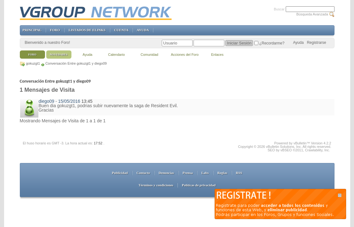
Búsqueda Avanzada (312, 14)
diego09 (46, 101)
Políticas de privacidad (199, 185)
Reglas (222, 173)
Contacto (143, 173)
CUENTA (121, 30)
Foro (32, 54)
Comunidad (149, 54)
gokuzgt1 (33, 63)
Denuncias (166, 173)
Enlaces (217, 54)
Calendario (116, 54)
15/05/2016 (69, 101)
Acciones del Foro (185, 54)
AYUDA (143, 30)
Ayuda (298, 42)
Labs (205, 173)
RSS (239, 173)
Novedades (59, 54)
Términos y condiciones (155, 185)
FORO (55, 30)
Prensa (188, 173)
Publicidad (120, 173)
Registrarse (316, 42)
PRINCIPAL (32, 30)
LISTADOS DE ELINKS (87, 30)
